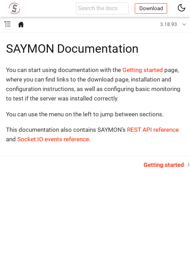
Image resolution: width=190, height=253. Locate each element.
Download (151, 8)
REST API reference (153, 129)
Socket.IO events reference (53, 139)
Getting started (142, 69)
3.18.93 (168, 24)
